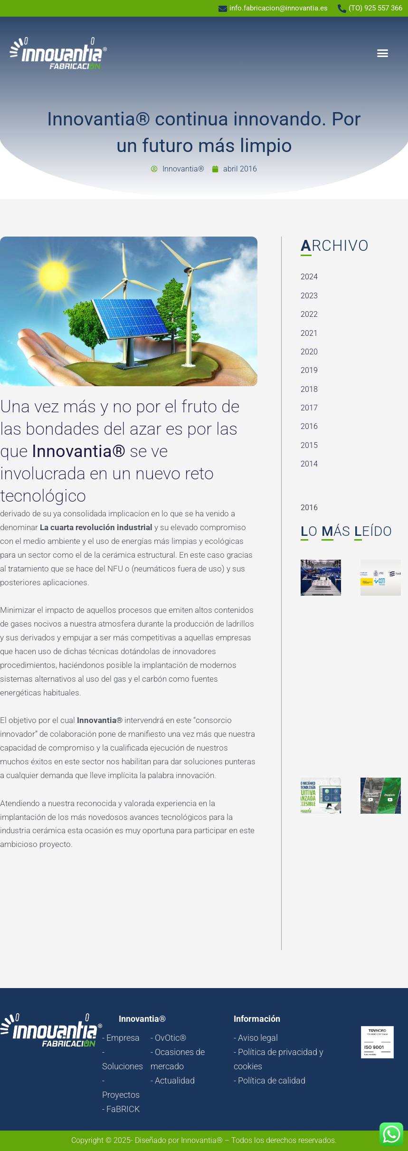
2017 (309, 407)
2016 (309, 426)
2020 (309, 351)
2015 (309, 445)
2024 (309, 276)
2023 (309, 295)
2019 (309, 370)
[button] (383, 53)
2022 (309, 314)
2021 (309, 333)
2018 (309, 389)
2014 (309, 463)
